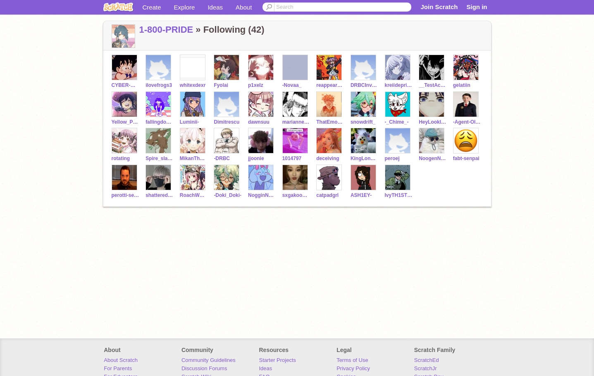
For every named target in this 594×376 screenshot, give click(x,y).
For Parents (118, 368)
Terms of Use (352, 360)
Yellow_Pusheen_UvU (125, 122)
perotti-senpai (125, 195)
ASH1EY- (361, 195)
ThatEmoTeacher (330, 122)
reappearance (330, 85)
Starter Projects (277, 360)
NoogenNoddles (432, 158)
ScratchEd (426, 360)
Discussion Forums (204, 368)
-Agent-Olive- (467, 122)
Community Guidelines (208, 360)
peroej (392, 158)
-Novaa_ (292, 85)
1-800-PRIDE (166, 29)
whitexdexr (193, 85)
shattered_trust (159, 195)
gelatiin (461, 85)
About (244, 7)
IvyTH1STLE (399, 195)
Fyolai (221, 85)
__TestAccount (432, 85)
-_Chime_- (397, 122)
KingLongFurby (364, 158)
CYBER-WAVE (125, 85)
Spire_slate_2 (159, 158)
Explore (184, 7)
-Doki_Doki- (227, 195)
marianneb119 (296, 122)
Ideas (215, 7)
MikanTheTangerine (194, 158)
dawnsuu (259, 122)
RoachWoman (194, 195)
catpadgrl (327, 195)
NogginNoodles (262, 195)
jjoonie (256, 158)
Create (152, 7)
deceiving (327, 158)
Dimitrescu (226, 122)
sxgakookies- (296, 195)
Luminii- (189, 122)
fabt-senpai (466, 158)
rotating (121, 158)
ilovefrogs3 (159, 85)
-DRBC (222, 158)
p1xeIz (255, 85)
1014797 (292, 158)
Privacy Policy (353, 368)
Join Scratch (439, 6)
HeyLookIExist (432, 122)
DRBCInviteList (364, 85)
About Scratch (121, 360)
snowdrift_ (363, 122)
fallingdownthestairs (159, 122)
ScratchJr (425, 368)
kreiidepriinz (399, 85)
